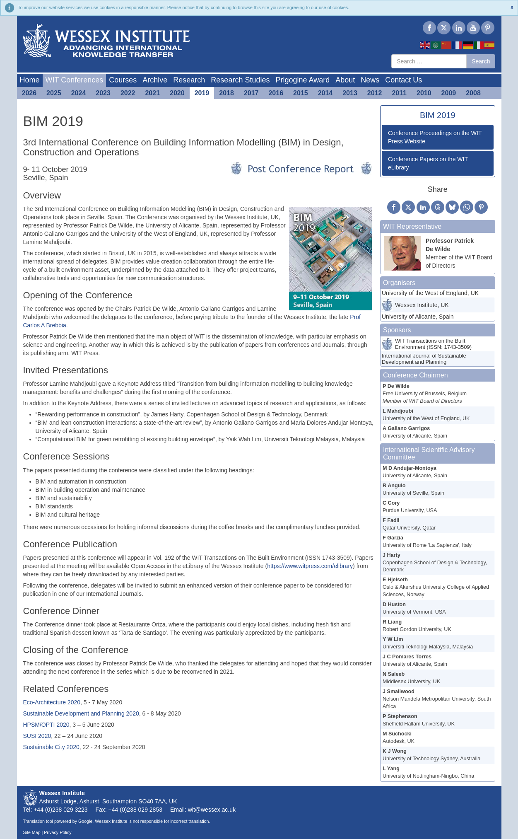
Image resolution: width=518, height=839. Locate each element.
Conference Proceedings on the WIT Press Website (435, 137)
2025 (53, 93)
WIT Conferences (75, 80)
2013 (349, 93)
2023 (103, 93)
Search (481, 61)
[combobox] (429, 61)
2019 (202, 93)
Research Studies (240, 80)
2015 (300, 93)
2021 (152, 93)
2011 (399, 93)
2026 (29, 93)
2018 (226, 93)
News (370, 80)
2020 (177, 93)
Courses (123, 80)
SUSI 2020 (37, 736)
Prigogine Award (302, 80)
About (345, 80)
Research (189, 80)
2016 (275, 93)
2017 (251, 93)
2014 (325, 93)
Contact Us (403, 80)
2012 (374, 93)
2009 (448, 93)
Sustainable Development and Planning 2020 (81, 713)
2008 (473, 93)
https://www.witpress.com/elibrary (310, 566)
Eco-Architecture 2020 (52, 702)
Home (30, 80)
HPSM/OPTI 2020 (46, 724)
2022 (127, 93)
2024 (78, 93)
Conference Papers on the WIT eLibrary (428, 163)
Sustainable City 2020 (51, 747)
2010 (424, 93)
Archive (154, 80)
